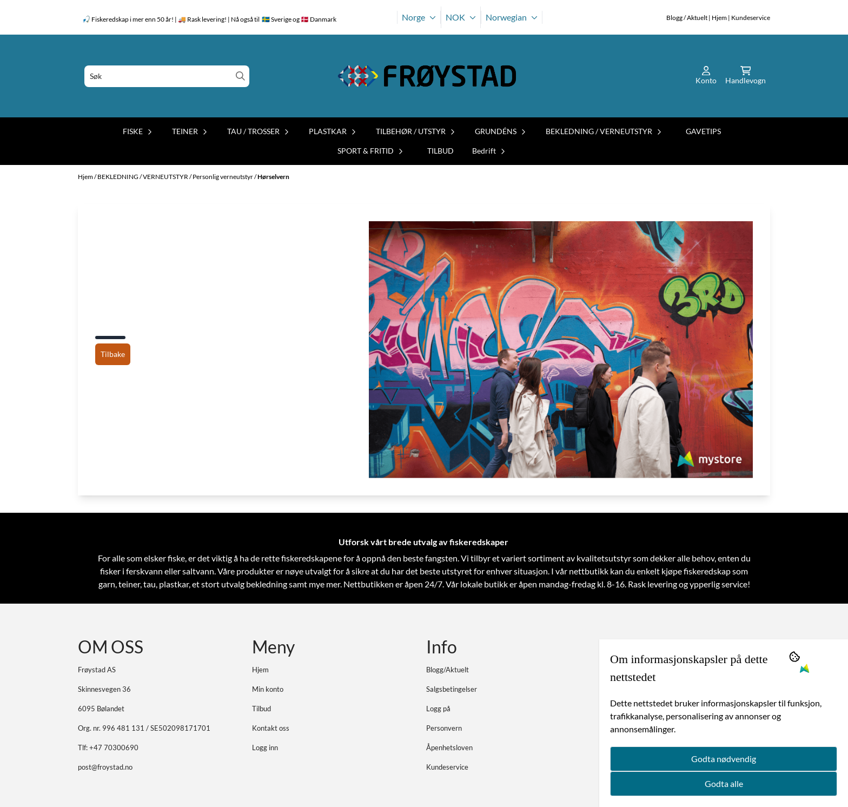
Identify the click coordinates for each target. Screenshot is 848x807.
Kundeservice (447, 767)
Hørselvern (273, 177)
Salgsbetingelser (451, 689)
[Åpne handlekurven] (745, 76)
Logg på (438, 708)
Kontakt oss (270, 728)
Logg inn (265, 747)
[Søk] (166, 76)
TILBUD (440, 150)
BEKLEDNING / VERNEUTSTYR (143, 177)
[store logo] (427, 76)
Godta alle (724, 783)
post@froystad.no (105, 767)
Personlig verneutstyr (223, 177)
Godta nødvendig (723, 758)
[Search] (240, 76)
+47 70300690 (113, 747)
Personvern (444, 728)
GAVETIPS (703, 131)
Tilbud (261, 708)
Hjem (86, 177)
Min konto (267, 689)
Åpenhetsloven (449, 747)
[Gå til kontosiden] (706, 76)
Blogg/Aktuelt (447, 669)
